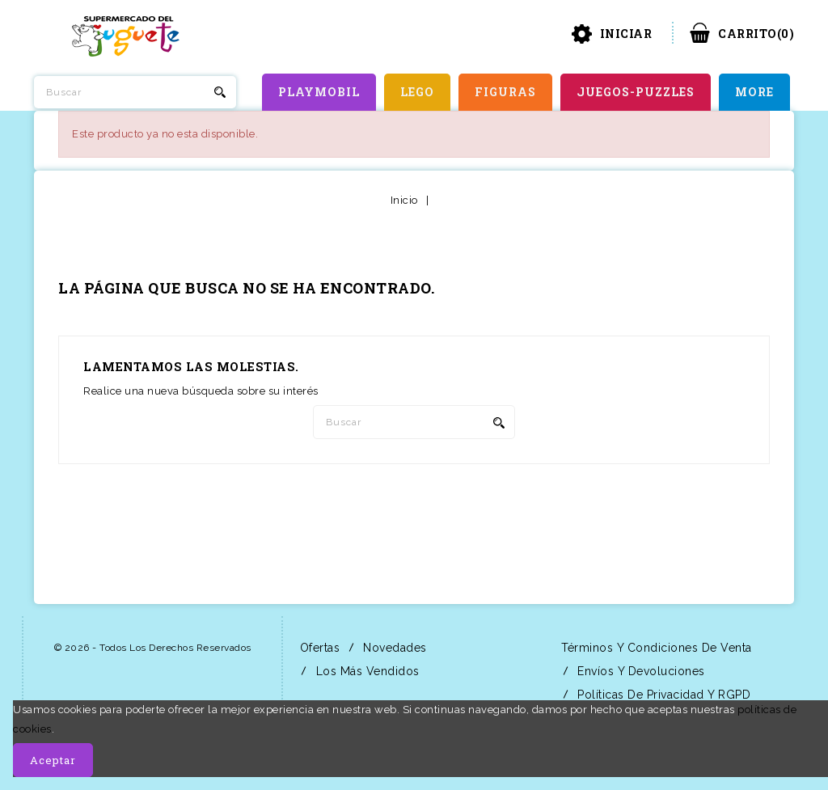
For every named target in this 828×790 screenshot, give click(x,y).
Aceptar (53, 760)
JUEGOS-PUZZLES (636, 91)
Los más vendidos (366, 671)
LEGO (417, 91)
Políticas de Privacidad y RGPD (662, 694)
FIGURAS (505, 91)
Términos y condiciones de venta (655, 647)
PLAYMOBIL (319, 91)
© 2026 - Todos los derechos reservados (152, 647)
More (754, 91)
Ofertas (318, 647)
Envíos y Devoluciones (639, 671)
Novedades (393, 647)
